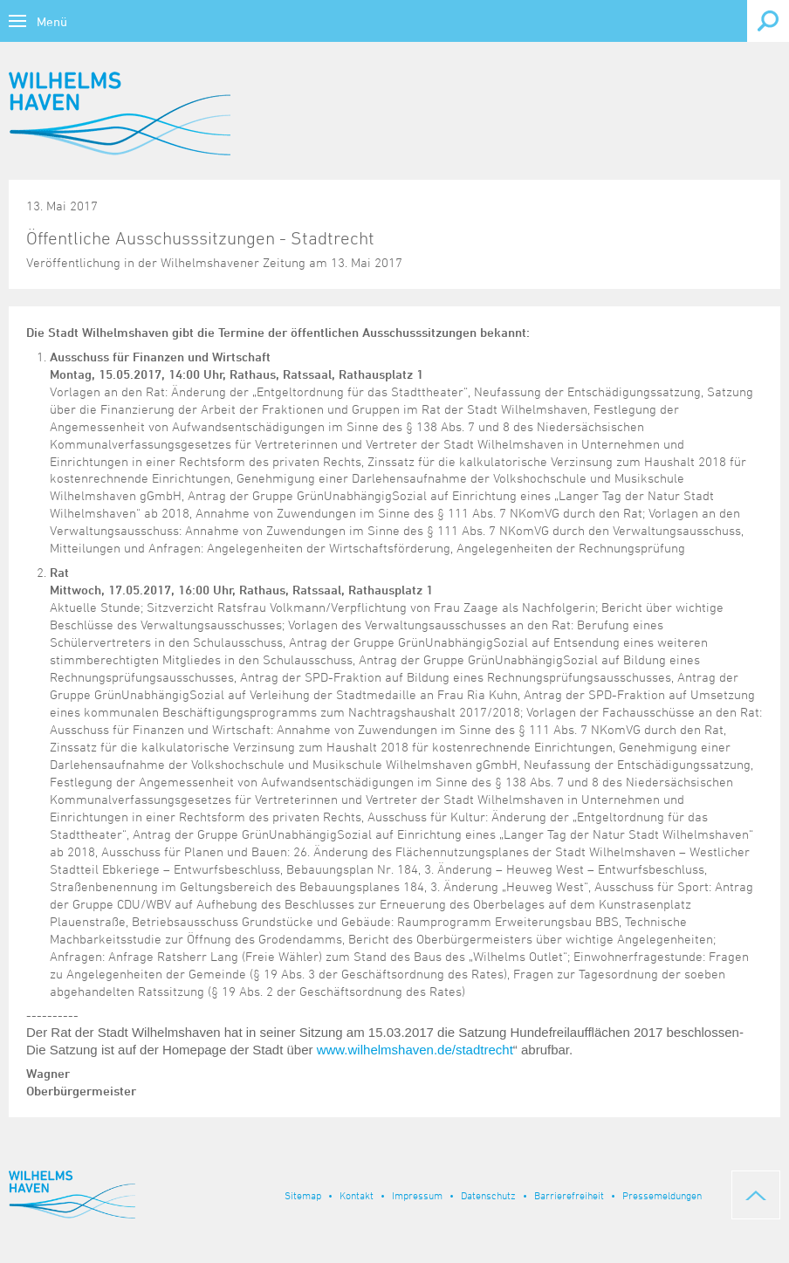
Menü (52, 21)
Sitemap (303, 1195)
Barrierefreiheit (569, 1195)
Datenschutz (488, 1195)
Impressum (417, 1195)
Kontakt (357, 1195)
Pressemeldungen (662, 1195)
